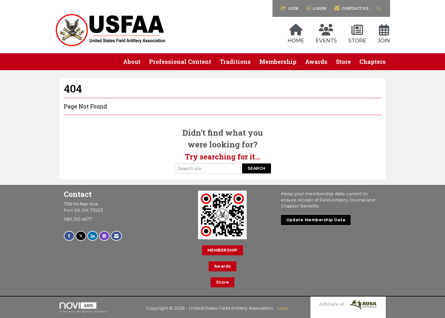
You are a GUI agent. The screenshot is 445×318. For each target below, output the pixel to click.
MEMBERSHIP (222, 250)
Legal (282, 308)
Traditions (235, 61)
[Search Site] (379, 8)
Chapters (372, 61)
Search (257, 168)
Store (343, 61)
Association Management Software (83, 307)
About (132, 61)
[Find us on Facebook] (69, 236)
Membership (277, 61)
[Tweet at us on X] (81, 236)
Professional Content (180, 61)
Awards (316, 61)
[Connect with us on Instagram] (104, 236)
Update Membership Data (315, 220)
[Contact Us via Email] (116, 236)
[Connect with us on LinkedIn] (92, 236)
